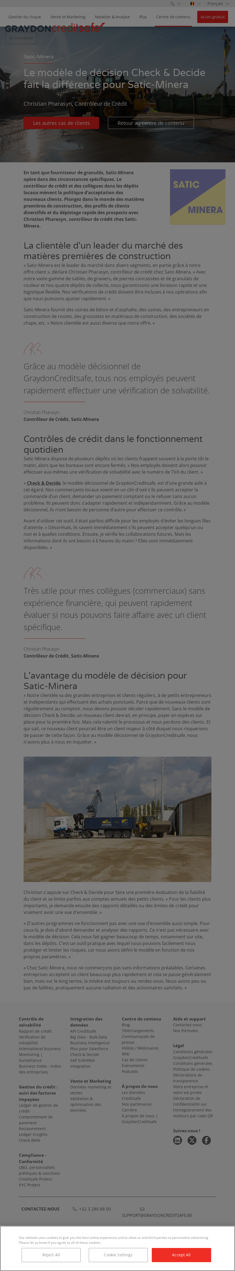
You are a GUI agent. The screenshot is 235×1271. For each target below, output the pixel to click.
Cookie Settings (118, 1254)
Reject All (51, 1254)
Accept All (181, 1254)
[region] (117, 1248)
